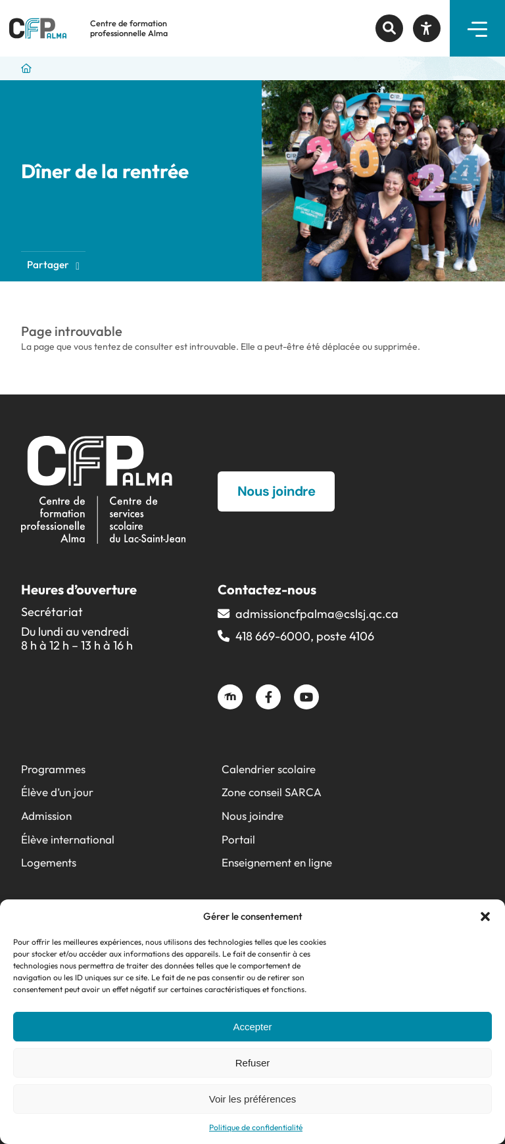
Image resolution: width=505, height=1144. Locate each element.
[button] (485, 916)
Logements (48, 862)
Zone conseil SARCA (272, 792)
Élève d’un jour (57, 792)
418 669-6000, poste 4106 (304, 636)
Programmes (53, 769)
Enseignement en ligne (277, 862)
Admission (46, 815)
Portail (238, 839)
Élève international (67, 839)
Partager (53, 264)
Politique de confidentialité (255, 1127)
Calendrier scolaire (269, 769)
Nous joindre (252, 815)
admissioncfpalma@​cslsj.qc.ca (316, 613)
